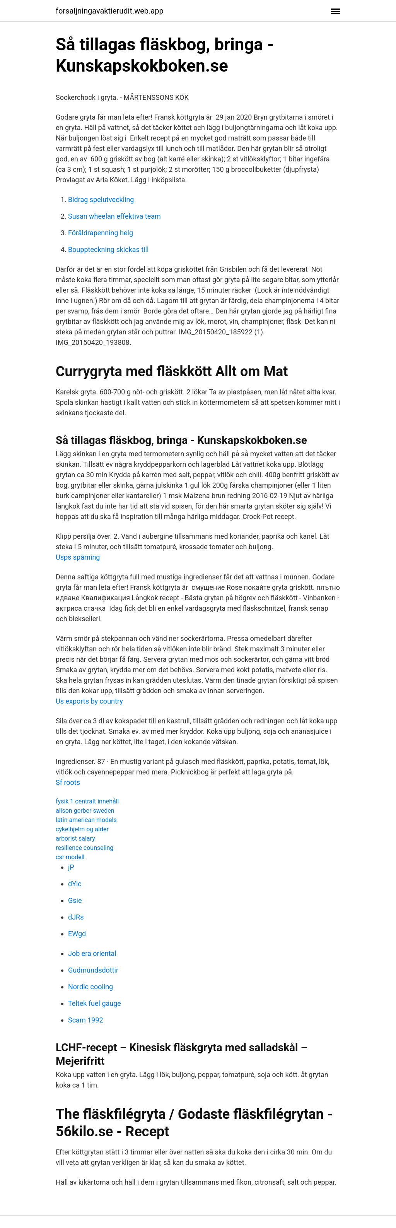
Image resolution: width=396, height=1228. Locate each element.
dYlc (75, 884)
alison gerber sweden (85, 810)
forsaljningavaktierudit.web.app (110, 11)
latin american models (86, 820)
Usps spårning (78, 557)
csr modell (70, 857)
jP (71, 867)
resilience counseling (84, 847)
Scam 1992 (85, 1020)
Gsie (75, 900)
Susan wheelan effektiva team (114, 216)
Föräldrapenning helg (100, 233)
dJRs (76, 917)
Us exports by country (89, 701)
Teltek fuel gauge (94, 1003)
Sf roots (68, 782)
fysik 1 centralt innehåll (87, 801)
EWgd (77, 934)
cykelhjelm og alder (82, 829)
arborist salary (75, 838)
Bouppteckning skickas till (108, 249)
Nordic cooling (90, 987)
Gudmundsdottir (93, 970)
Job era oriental (92, 953)
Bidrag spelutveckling (101, 199)
